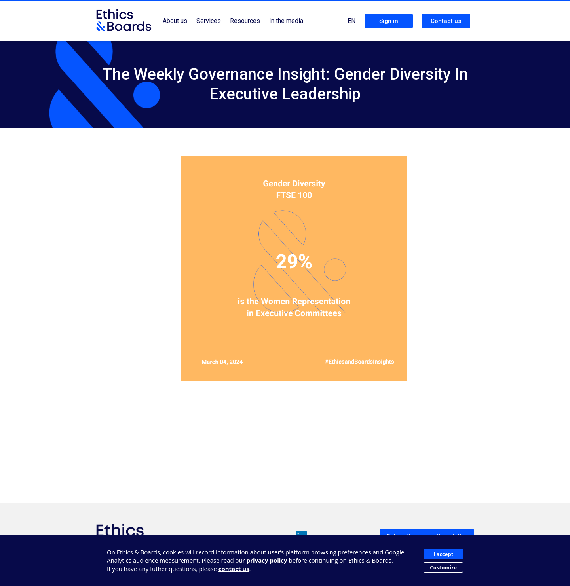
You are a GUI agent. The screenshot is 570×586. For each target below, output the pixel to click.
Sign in (388, 21)
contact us (233, 569)
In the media (286, 21)
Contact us (446, 21)
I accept (443, 554)
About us (175, 21)
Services (208, 21)
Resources (245, 21)
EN (351, 21)
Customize (443, 567)
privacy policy (267, 560)
